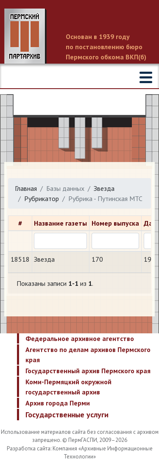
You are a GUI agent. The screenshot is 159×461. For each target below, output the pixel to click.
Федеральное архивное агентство (79, 338)
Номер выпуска (115, 223)
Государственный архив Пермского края (88, 370)
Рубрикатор (41, 198)
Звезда (104, 188)
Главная (26, 188)
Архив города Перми (57, 403)
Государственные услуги (67, 414)
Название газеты (60, 223)
